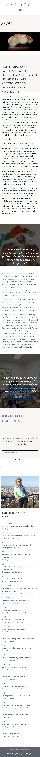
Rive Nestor (20, 5)
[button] (20, 9)
